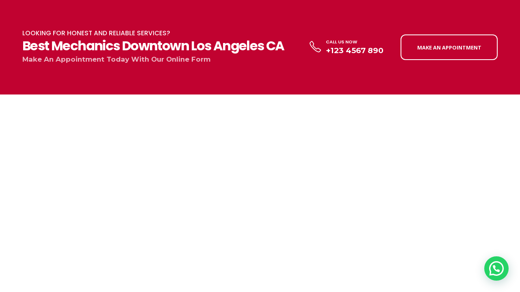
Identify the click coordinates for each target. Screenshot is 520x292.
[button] (496, 268)
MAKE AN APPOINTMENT (449, 47)
